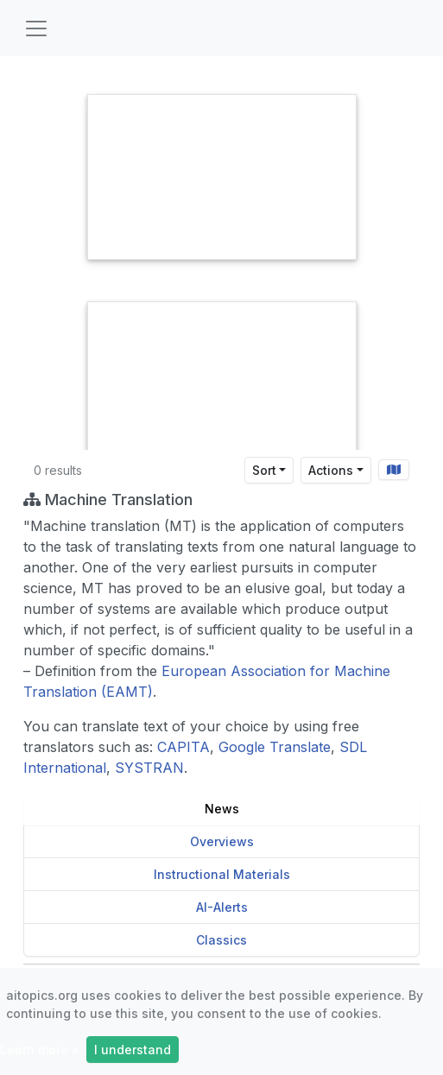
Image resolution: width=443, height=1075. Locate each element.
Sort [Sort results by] (264, 470)
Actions (330, 470)
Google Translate (274, 747)
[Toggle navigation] (36, 28)
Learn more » (39, 1049)
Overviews (222, 841)
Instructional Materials (222, 874)
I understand (132, 1049)
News (222, 808)
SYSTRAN (149, 767)
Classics (221, 940)
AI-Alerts (222, 907)
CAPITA (183, 747)
